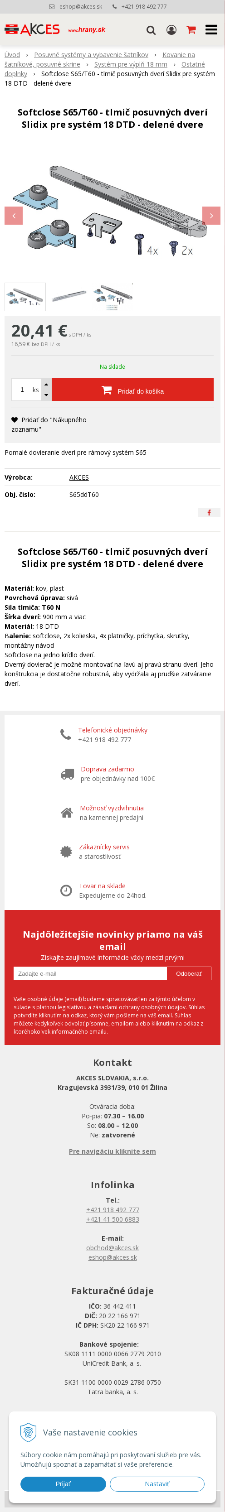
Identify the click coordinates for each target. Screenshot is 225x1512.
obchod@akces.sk (112, 1247)
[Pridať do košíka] (133, 389)
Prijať (63, 1484)
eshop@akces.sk (80, 6)
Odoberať (189, 973)
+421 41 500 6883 (112, 1219)
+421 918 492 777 (144, 6)
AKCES (79, 477)
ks (36, 389)
